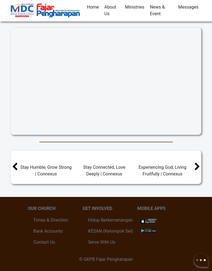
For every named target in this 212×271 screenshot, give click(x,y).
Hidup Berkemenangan (110, 220)
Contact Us (44, 242)
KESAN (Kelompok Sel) (110, 231)
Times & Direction (50, 220)
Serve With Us (101, 242)
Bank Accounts (48, 231)
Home (93, 7)
